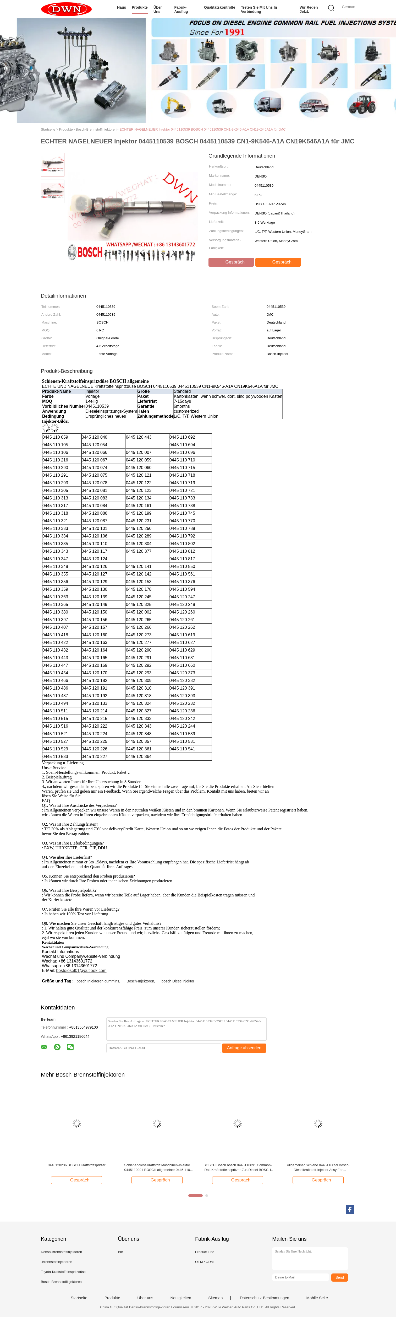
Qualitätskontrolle (219, 7)
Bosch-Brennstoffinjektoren (61, 1282)
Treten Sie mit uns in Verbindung (259, 9)
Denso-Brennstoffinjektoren (61, 1252)
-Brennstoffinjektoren (56, 1262)
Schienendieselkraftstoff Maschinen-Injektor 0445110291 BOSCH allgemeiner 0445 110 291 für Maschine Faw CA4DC (157, 1167)
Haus (121, 7)
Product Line (204, 1252)
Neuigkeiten (180, 1298)
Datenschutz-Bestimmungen (264, 1298)
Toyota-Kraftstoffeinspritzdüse (63, 1272)
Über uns (157, 9)
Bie (120, 1252)
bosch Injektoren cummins (97, 981)
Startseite (79, 1298)
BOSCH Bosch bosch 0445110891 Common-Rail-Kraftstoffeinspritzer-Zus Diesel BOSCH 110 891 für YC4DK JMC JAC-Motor (238, 1167)
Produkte (140, 7)
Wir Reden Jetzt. (309, 9)
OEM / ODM (204, 1262)
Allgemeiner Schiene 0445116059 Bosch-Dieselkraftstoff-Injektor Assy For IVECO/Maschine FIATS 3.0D (318, 1167)
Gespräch (232, 262)
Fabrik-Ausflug (181, 9)
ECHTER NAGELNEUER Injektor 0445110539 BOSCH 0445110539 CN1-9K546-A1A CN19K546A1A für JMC (202, 129)
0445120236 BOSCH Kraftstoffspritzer (76, 1165)
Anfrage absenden (244, 1048)
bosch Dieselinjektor (178, 981)
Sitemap (215, 1298)
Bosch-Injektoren (140, 981)
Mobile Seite (317, 1298)
